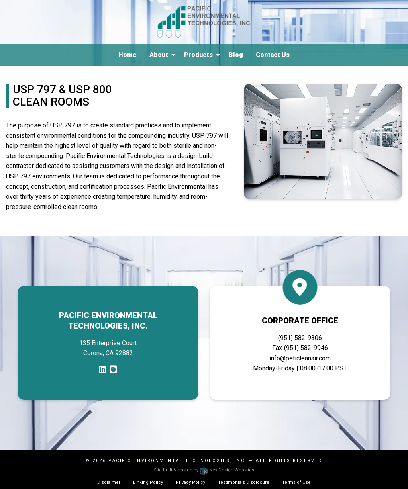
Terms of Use (296, 482)
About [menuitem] (158, 55)
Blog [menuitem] (236, 55)
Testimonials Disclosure (243, 482)
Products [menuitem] (198, 55)
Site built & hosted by (204, 470)
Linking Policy (148, 482)
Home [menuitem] (127, 55)
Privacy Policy (190, 482)
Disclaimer (108, 482)
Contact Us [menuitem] (273, 55)
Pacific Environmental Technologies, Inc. (177, 460)
